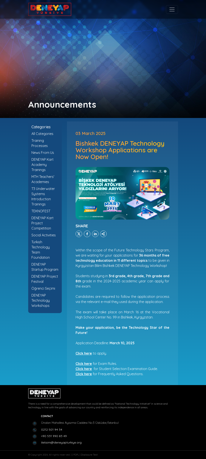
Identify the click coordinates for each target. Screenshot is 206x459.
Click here (84, 363)
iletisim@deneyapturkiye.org (61, 442)
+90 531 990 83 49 (54, 436)
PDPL (76, 454)
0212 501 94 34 (51, 429)
